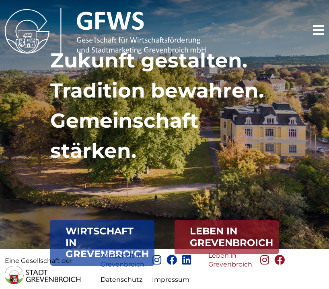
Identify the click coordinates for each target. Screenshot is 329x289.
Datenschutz (121, 279)
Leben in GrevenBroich (231, 236)
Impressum (170, 279)
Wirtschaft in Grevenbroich (107, 242)
